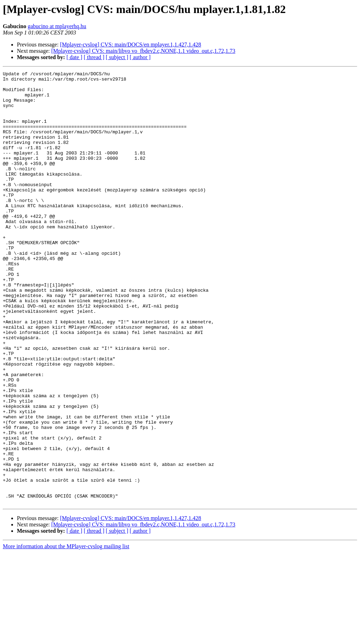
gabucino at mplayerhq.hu (57, 26)
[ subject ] (117, 57)
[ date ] (74, 57)
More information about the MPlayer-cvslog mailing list (66, 633)
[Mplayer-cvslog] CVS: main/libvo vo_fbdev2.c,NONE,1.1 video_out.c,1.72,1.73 (143, 51)
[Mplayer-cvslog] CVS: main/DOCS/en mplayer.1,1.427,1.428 (130, 45)
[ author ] (140, 57)
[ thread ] (94, 57)
